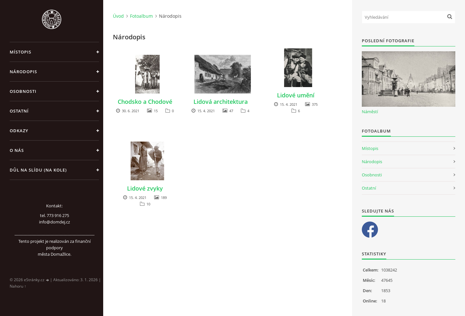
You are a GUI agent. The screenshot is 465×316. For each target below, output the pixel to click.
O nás (17, 150)
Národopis (23, 71)
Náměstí (370, 111)
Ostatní (19, 111)
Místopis (20, 52)
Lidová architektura (220, 101)
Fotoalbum (141, 16)
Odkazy (19, 130)
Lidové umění (295, 95)
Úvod (118, 16)
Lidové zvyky (145, 188)
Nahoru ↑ (18, 286)
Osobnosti (23, 91)
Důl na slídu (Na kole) (38, 170)
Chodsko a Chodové (145, 101)
